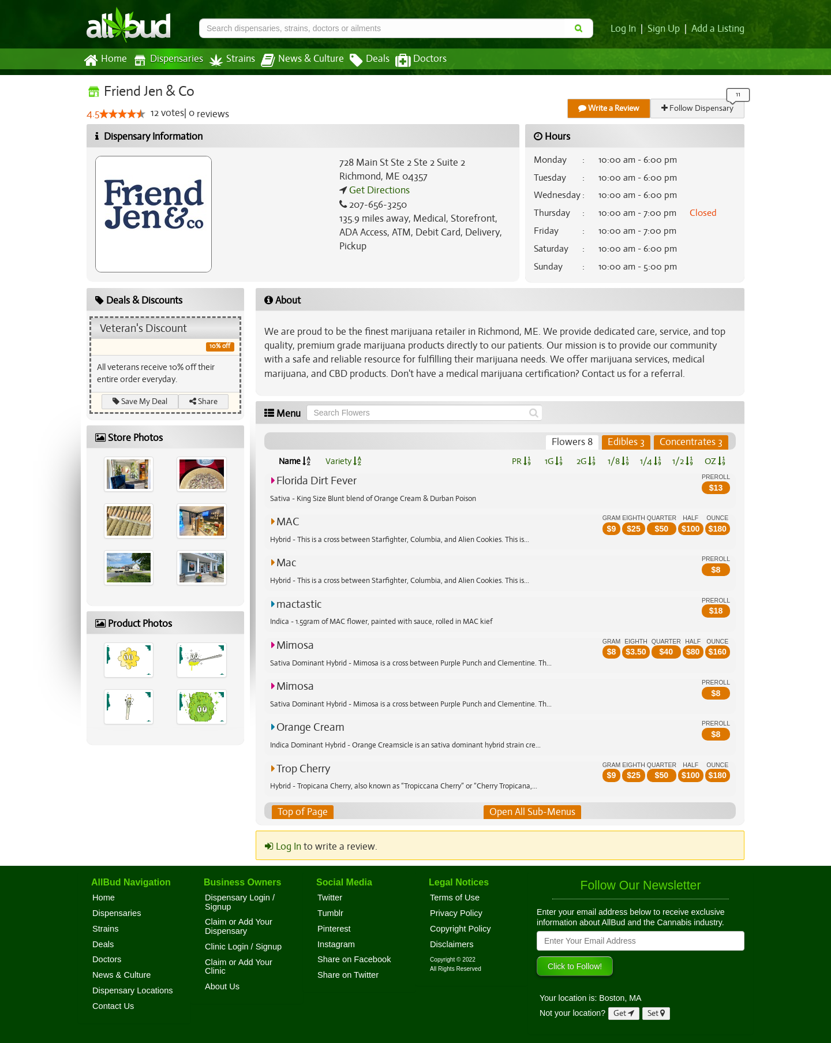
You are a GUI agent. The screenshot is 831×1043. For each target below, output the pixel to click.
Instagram (336, 944)
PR (520, 461)
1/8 (618, 461)
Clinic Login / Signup (243, 946)
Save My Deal (140, 401)
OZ (715, 461)
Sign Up (666, 29)
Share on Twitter (348, 975)
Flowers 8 (573, 442)
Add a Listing (718, 29)
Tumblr (330, 913)
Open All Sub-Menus (532, 812)
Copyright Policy (460, 928)
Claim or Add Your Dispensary (238, 927)
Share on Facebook (354, 960)
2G (586, 461)
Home (105, 60)
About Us (222, 986)
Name (294, 461)
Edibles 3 (627, 442)
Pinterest (334, 928)
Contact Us (113, 1006)
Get (623, 1013)
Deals (361, 60)
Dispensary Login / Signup (240, 902)
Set (656, 1013)
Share (204, 401)
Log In (625, 29)
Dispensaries (166, 60)
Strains (227, 60)
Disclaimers (452, 944)
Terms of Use (455, 897)
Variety (343, 461)
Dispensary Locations (132, 990)
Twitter (329, 897)
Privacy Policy (456, 913)
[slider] (122, 114)
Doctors (411, 60)
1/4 (650, 461)
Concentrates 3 (691, 442)
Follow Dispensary (698, 108)
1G (553, 461)
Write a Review (609, 108)
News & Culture (296, 60)
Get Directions (378, 190)
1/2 (682, 461)
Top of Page (302, 812)
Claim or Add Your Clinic (238, 967)
